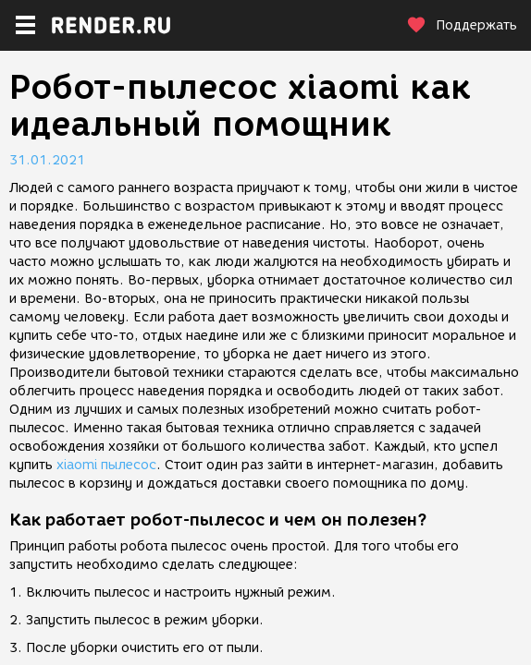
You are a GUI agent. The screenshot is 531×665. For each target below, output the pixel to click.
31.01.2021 (47, 160)
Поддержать (461, 25)
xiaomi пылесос (106, 465)
